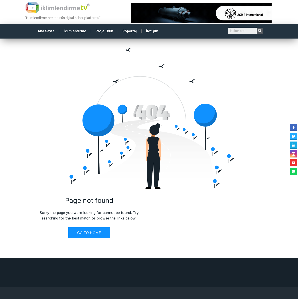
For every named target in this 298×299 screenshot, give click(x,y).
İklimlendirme (75, 31)
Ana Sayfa (46, 31)
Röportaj (129, 31)
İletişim (152, 31)
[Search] (260, 31)
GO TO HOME (89, 233)
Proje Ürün (104, 31)
